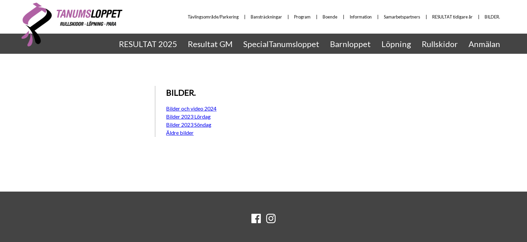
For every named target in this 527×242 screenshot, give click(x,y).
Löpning (396, 44)
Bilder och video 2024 (191, 108)
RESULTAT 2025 (148, 44)
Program (302, 16)
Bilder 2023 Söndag (188, 124)
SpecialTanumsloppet (281, 44)
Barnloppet (350, 44)
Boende (330, 16)
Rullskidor (440, 44)
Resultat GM (210, 44)
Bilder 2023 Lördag (188, 116)
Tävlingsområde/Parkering (213, 16)
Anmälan (484, 44)
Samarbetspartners (402, 16)
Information (361, 16)
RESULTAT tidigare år (452, 16)
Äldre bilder (180, 132)
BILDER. (492, 16)
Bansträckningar (266, 16)
